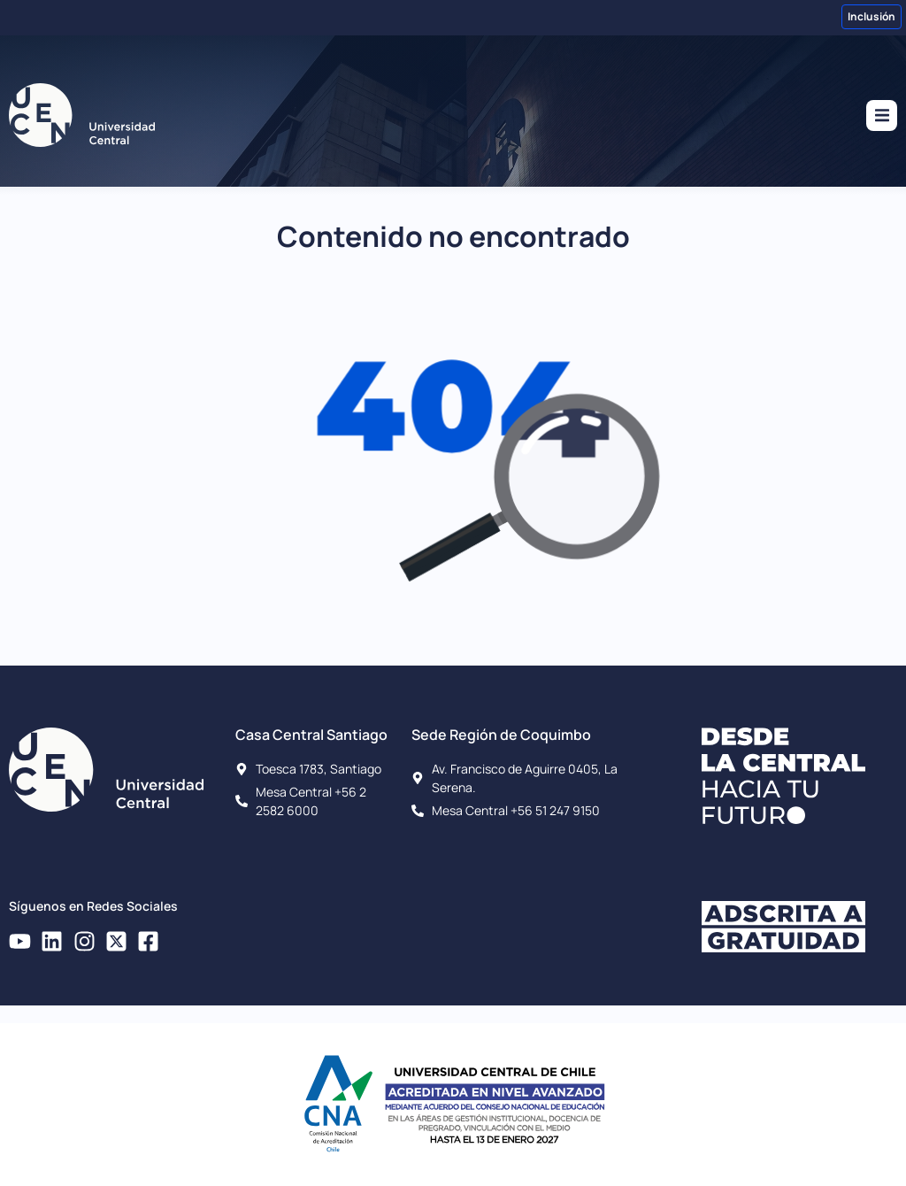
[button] (881, 115)
